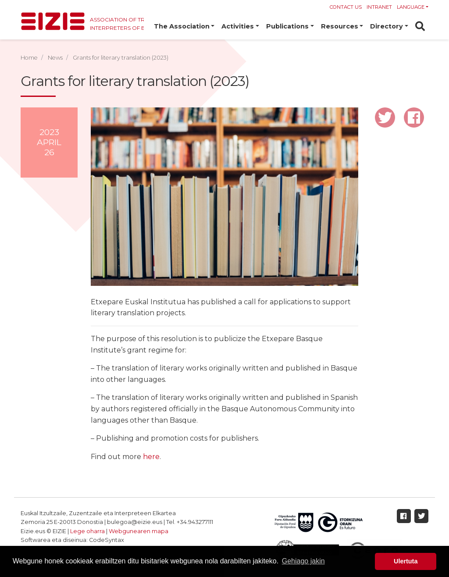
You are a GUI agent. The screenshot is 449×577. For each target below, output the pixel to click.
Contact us (346, 7)
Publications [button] (287, 26)
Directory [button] (386, 26)
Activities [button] (237, 26)
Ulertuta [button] (405, 561)
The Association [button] (182, 26)
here (151, 456)
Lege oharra (87, 531)
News (55, 57)
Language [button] (410, 7)
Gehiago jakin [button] (303, 561)
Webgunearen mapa (138, 531)
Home (29, 57)
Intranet (379, 7)
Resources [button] (339, 26)
